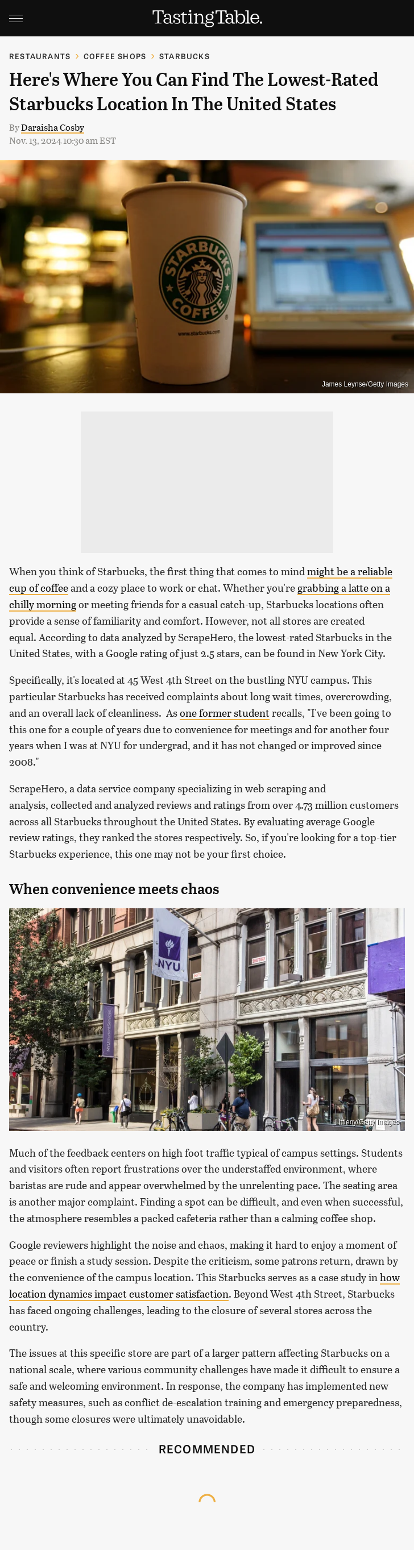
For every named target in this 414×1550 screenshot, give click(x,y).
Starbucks (184, 56)
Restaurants (40, 56)
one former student (225, 712)
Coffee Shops (115, 56)
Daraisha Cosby (52, 127)
